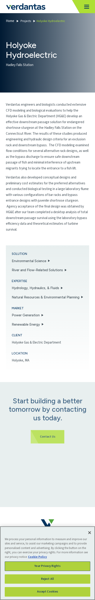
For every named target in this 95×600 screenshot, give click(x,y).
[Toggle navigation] (85, 7)
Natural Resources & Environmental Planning (45, 297)
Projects (26, 21)
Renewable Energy (26, 324)
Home (10, 21)
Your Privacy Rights (47, 566)
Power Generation (26, 315)
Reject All (47, 579)
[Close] (90, 533)
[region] (47, 563)
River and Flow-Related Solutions (37, 270)
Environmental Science (29, 261)
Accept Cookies (47, 592)
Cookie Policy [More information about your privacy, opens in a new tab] (37, 557)
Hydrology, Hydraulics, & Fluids (35, 288)
